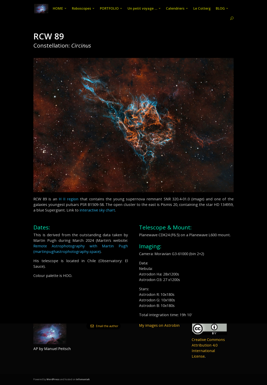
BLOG (220, 9)
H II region (68, 198)
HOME (58, 9)
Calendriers (175, 9)
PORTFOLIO (109, 9)
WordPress (53, 379)
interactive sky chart (97, 210)
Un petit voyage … (142, 9)
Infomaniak (83, 379)
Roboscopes (81, 9)
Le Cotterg (202, 9)
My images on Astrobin (159, 325)
